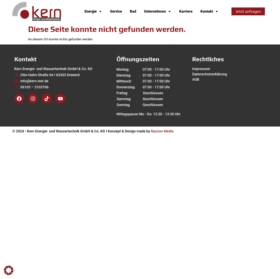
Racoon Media (162, 131)
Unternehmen (157, 11)
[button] (8, 270)
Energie (93, 11)
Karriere (186, 11)
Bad (133, 11)
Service (116, 11)
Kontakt (209, 11)
